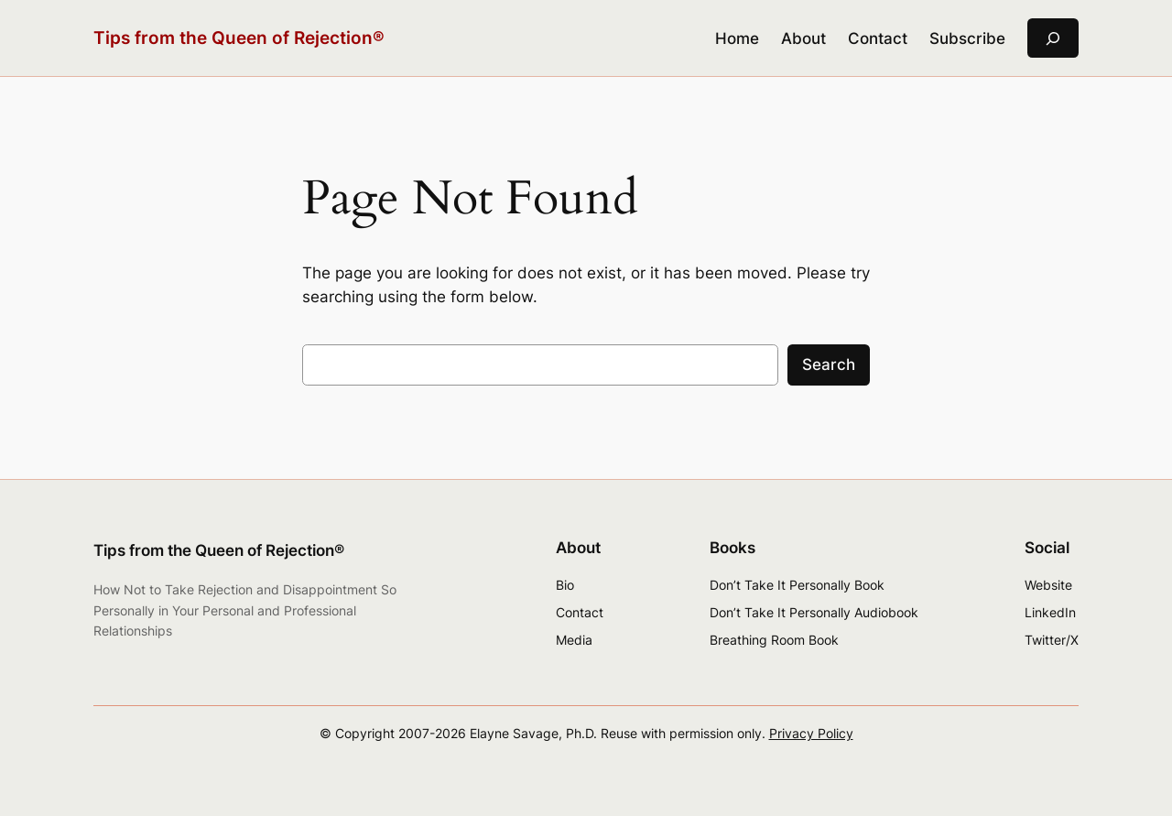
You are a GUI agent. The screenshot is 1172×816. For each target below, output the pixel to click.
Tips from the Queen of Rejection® (239, 38)
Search (828, 364)
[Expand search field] (1053, 38)
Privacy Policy (811, 733)
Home (737, 38)
